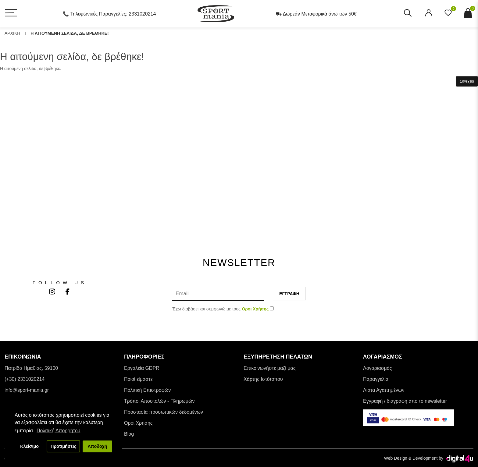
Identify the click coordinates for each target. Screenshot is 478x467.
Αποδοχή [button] (97, 446)
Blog (129, 434)
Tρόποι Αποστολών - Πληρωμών (159, 401)
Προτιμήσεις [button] (63, 446)
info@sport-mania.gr (27, 390)
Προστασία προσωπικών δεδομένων (163, 412)
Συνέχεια (467, 81)
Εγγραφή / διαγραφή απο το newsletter (405, 401)
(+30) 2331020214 (25, 379)
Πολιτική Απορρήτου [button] (58, 430)
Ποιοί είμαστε (138, 379)
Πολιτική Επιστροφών (147, 390)
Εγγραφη (289, 293)
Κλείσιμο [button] (29, 446)
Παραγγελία (375, 379)
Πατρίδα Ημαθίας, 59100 (31, 368)
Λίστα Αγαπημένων (383, 390)
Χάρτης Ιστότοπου (263, 379)
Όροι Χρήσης (138, 423)
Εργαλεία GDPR (141, 368)
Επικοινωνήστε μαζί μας (269, 368)
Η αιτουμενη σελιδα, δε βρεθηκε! (69, 33)
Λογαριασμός (377, 368)
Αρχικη (12, 33)
